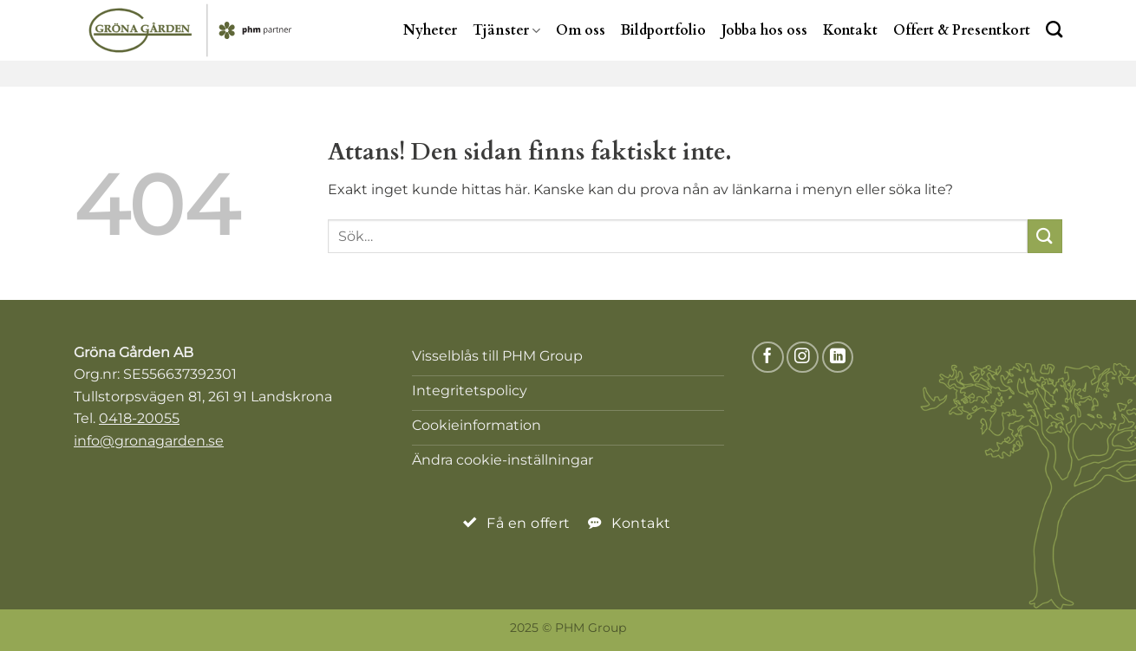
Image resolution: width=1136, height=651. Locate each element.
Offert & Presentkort (961, 30)
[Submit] (1045, 236)
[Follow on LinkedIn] (838, 358)
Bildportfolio (663, 30)
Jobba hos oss (764, 30)
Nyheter (430, 30)
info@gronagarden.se (149, 441)
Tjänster (506, 30)
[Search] (1054, 29)
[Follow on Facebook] (768, 358)
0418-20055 (139, 418)
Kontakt (850, 30)
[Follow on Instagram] (803, 358)
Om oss (580, 30)
